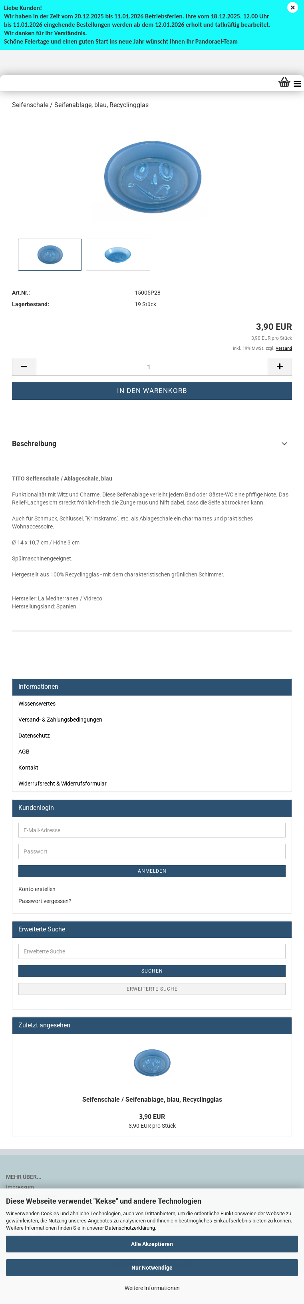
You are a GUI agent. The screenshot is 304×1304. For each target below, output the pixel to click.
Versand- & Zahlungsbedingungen (60, 719)
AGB (24, 751)
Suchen (152, 971)
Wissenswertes (37, 703)
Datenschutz (34, 735)
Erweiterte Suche (152, 989)
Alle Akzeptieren (152, 1244)
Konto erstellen (37, 889)
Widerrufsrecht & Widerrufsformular (62, 783)
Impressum (20, 1187)
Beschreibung (34, 443)
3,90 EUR (152, 1117)
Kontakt (28, 767)
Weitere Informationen (152, 1288)
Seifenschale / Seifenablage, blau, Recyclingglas (152, 1099)
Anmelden (152, 871)
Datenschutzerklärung (130, 1228)
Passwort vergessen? (45, 901)
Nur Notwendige (152, 1267)
